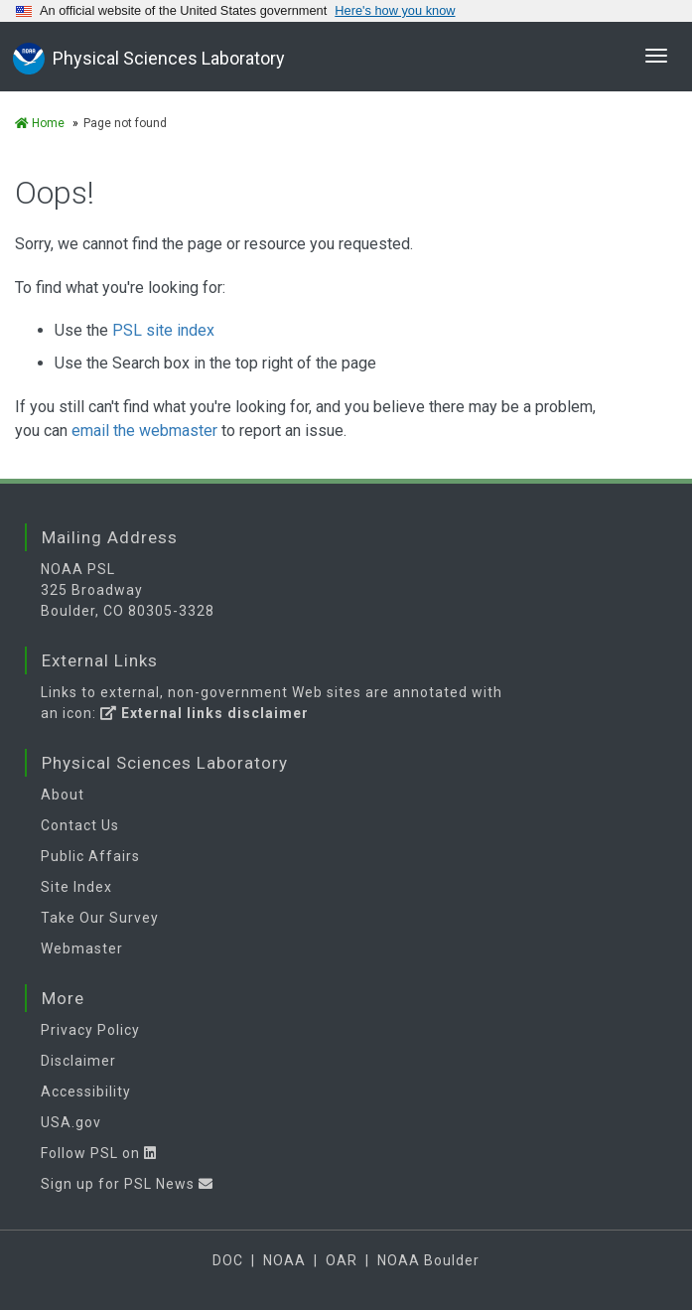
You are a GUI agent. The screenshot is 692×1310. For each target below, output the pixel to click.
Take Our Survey (100, 918)
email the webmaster (144, 430)
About (62, 794)
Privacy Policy (90, 1030)
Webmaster (82, 948)
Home (40, 123)
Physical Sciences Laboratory (169, 58)
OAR (341, 1260)
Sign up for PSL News (127, 1184)
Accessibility (86, 1091)
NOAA (284, 1260)
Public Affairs (90, 856)
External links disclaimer (204, 713)
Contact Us (80, 825)
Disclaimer (78, 1061)
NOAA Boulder (428, 1260)
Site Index (76, 887)
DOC (227, 1260)
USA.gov (71, 1122)
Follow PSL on (99, 1153)
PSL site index (163, 330)
